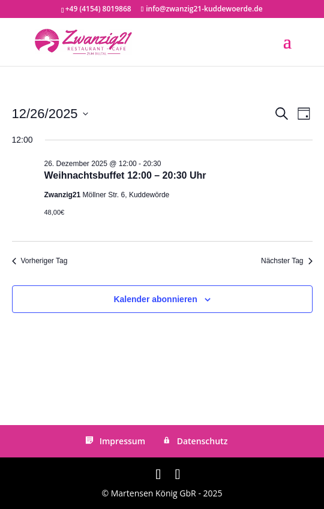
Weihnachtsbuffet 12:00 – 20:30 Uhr (125, 175)
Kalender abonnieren (155, 299)
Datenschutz (194, 441)
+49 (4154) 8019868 (98, 9)
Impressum (114, 441)
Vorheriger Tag (40, 261)
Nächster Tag (286, 261)
